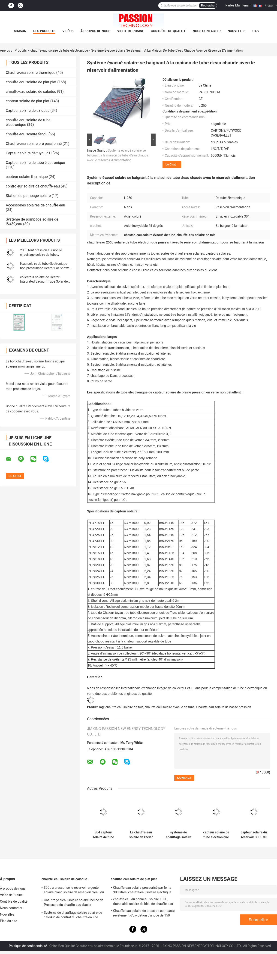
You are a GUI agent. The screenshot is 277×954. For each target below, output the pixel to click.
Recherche (207, 5)
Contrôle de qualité (168, 31)
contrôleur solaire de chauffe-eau (33, 186)
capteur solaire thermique (27, 177)
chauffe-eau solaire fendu (27, 134)
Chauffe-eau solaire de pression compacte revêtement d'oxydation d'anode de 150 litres (144, 914)
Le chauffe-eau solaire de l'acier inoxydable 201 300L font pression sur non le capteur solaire (140, 834)
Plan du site (8, 921)
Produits (21, 50)
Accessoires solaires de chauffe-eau (35, 205)
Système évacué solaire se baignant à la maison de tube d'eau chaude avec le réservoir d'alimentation (117, 155)
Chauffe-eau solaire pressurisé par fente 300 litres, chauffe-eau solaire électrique (142, 890)
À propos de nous (95, 31)
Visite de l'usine (130, 31)
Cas (255, 31)
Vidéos (68, 31)
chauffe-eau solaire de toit (124, 707)
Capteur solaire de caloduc (27, 110)
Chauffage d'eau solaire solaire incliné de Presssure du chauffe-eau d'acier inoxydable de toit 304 (73, 903)
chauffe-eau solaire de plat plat (31, 82)
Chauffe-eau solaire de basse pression (223, 707)
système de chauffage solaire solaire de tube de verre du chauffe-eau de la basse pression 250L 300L (179, 834)
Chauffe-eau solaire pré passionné (34, 143)
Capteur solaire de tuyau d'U (28, 153)
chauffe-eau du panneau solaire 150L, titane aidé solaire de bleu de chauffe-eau (143, 901)
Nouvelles (236, 31)
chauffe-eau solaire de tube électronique (59, 50)
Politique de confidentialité (28, 946)
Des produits (44, 31)
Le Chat (171, 164)
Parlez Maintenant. (238, 5)
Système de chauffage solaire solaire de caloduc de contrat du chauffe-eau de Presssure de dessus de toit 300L (73, 915)
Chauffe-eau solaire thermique (30, 72)
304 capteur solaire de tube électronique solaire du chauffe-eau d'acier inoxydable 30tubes (103, 834)
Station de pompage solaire (28, 195)
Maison (20, 31)
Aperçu (5, 50)
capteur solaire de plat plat (27, 101)
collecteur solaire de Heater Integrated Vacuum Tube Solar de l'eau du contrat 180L (44, 281)
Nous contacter (207, 31)
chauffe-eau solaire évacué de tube (170, 707)
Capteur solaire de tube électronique (35, 162)
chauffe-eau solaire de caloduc (31, 91)
